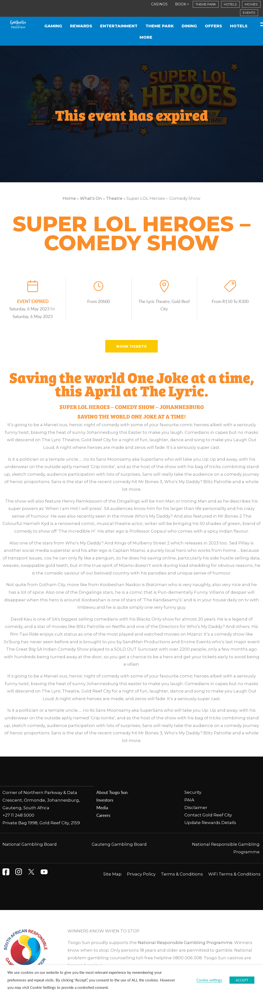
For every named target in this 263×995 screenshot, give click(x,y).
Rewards (81, 26)
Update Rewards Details (210, 822)
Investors (104, 800)
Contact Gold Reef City (208, 814)
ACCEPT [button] (242, 980)
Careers (103, 815)
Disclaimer (195, 807)
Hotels (238, 26)
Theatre (114, 198)
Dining (189, 26)
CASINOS (159, 4)
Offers (213, 26)
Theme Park (159, 26)
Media (102, 807)
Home (69, 198)
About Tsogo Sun (111, 792)
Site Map (112, 873)
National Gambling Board (29, 843)
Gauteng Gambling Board (119, 843)
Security (193, 792)
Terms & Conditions (182, 873)
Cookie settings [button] (209, 980)
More (146, 37)
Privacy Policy (141, 873)
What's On (91, 198)
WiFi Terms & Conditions (234, 873)
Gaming (53, 26)
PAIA (189, 799)
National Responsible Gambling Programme (185, 942)
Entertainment (119, 26)
